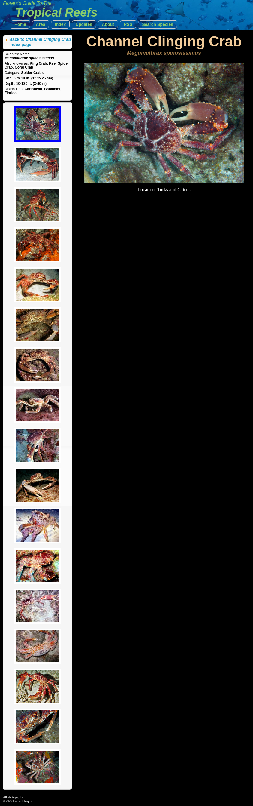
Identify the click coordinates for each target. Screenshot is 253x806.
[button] (20, 24)
